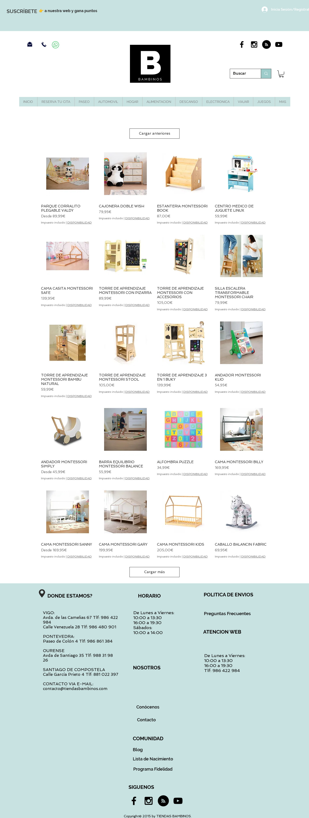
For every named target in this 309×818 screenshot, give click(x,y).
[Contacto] (146, 720)
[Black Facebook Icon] (241, 44)
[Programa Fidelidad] (153, 769)
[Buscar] (242, 73)
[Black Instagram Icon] (254, 44)
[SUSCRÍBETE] (22, 11)
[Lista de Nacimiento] (153, 759)
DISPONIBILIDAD (79, 222)
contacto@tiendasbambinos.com (75, 688)
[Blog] (138, 749)
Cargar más (154, 572)
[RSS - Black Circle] (266, 44)
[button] (281, 73)
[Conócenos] (148, 707)
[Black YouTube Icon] (278, 44)
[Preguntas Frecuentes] (227, 613)
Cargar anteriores (154, 133)
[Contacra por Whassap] (55, 45)
